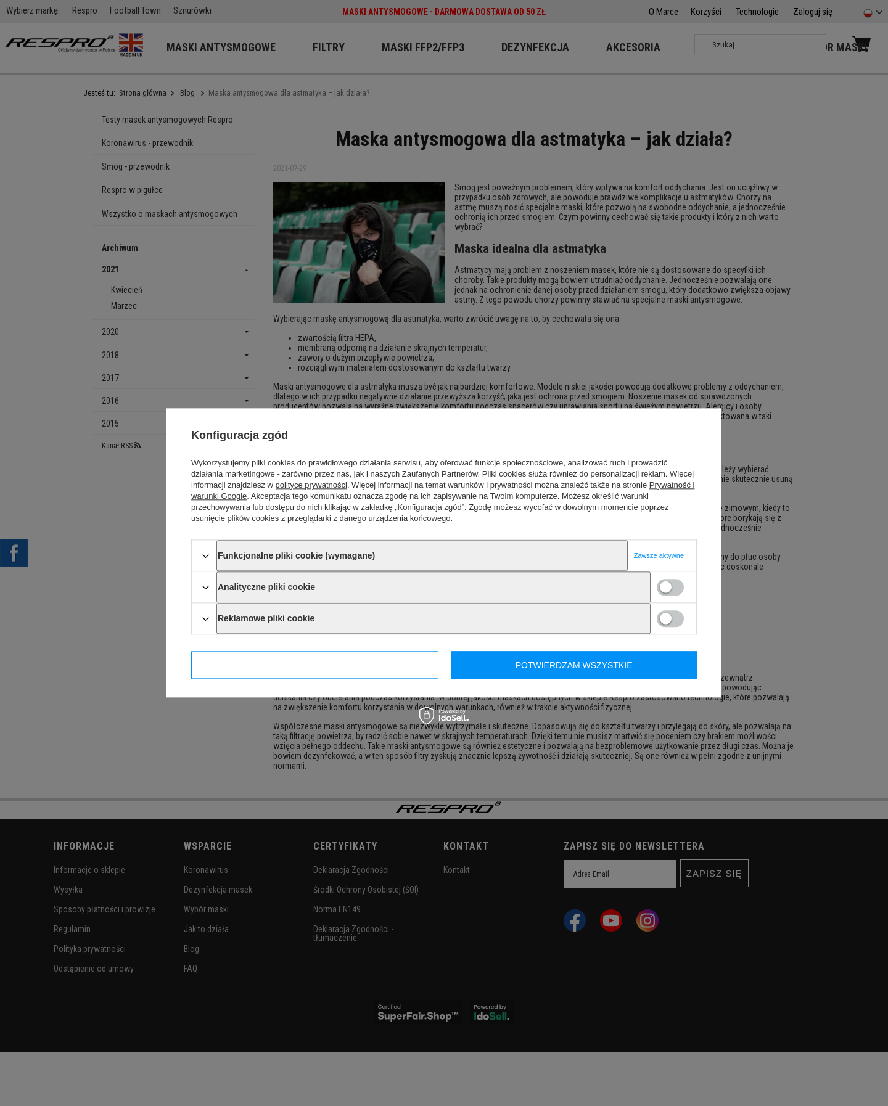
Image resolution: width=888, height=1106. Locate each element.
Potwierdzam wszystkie (574, 665)
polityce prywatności (311, 485)
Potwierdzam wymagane (315, 665)
